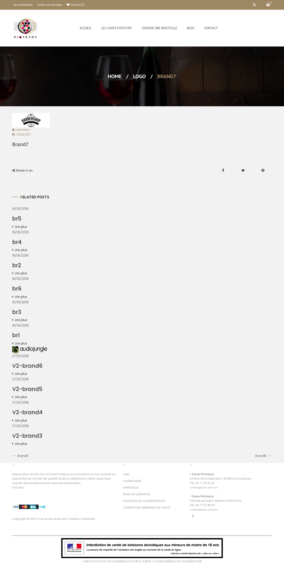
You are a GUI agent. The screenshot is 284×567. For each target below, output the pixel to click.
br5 (16, 218)
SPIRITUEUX (131, 488)
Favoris (76, 5)
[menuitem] (85, 28)
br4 (17, 242)
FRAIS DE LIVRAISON (136, 494)
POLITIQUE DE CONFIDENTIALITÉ (144, 501)
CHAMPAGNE (132, 481)
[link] (204, 485)
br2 (16, 265)
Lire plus (21, 226)
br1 (16, 335)
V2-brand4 (27, 412)
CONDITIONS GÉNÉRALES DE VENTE (146, 507)
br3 (16, 312)
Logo (139, 76)
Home (115, 76)
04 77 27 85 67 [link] (205, 505)
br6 (16, 288)
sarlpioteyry (22, 130)
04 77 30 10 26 (205, 483)
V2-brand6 (27, 366)
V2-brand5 (27, 389)
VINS (126, 474)
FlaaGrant (88, 519)
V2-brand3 (27, 435)
